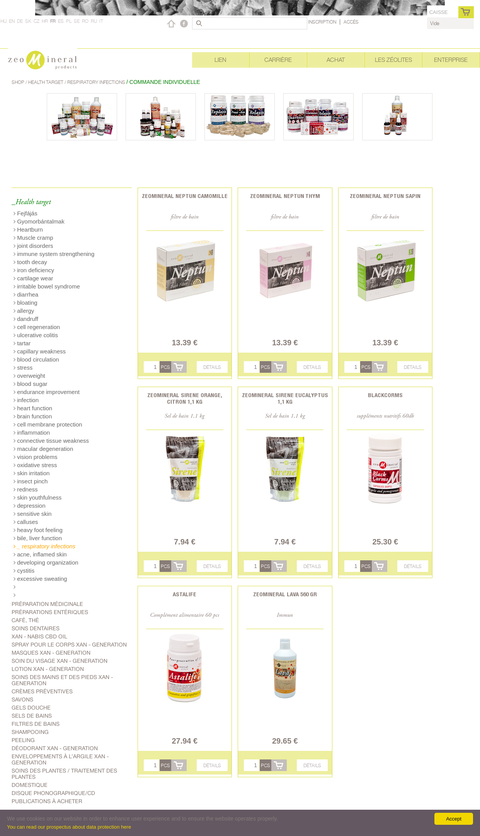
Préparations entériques (50, 612)
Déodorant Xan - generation (55, 748)
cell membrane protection (48, 424)
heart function (33, 408)
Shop (19, 82)
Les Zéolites (393, 59)
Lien (220, 59)
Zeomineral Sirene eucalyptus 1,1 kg (285, 398)
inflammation (32, 432)
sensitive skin (32, 513)
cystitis (24, 570)
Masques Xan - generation (51, 653)
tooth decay (30, 262)
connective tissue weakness (51, 440)
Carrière (278, 59)
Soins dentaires (36, 628)
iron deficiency (34, 270)
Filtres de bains (36, 724)
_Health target (31, 202)
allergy (24, 310)
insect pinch (31, 481)
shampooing (30, 732)
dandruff (26, 319)
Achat (336, 59)
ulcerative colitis (36, 335)
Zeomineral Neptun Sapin (385, 196)
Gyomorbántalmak (39, 221)
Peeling (23, 740)
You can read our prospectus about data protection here (69, 827)
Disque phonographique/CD (53, 793)
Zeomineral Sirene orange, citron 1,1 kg (184, 398)
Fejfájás (25, 213)
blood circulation (36, 359)
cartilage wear (33, 278)
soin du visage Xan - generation (59, 661)
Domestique (30, 785)
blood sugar (31, 383)
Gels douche (31, 708)
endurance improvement (47, 392)
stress (23, 367)
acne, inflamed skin (40, 554)
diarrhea (26, 294)
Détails (212, 367)
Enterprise (451, 59)
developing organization (46, 562)
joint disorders (33, 245)
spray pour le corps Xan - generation (69, 645)
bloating (25, 302)
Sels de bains (32, 716)
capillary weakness (40, 351)
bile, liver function (38, 538)
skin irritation (31, 473)
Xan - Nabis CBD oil (39, 636)
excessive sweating (40, 578)
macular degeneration (43, 448)
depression (30, 505)
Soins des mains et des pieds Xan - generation (62, 680)
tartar (22, 343)
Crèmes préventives (42, 691)
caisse (438, 12)
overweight (29, 375)
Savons (22, 699)
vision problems (35, 457)
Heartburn (28, 229)
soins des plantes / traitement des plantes (64, 774)
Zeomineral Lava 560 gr (285, 594)
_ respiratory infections (44, 546)
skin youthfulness (37, 497)
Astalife (184, 594)
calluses (26, 522)
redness (26, 489)
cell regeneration (37, 327)
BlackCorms (385, 395)
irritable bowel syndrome (47, 286)
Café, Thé (25, 620)
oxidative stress (35, 465)
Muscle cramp (33, 237)
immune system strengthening (54, 254)
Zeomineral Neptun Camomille (185, 196)
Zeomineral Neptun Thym (285, 196)
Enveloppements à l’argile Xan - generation (60, 759)
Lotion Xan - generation (48, 669)
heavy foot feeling (38, 530)
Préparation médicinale (47, 604)
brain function (33, 416)
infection (26, 400)
